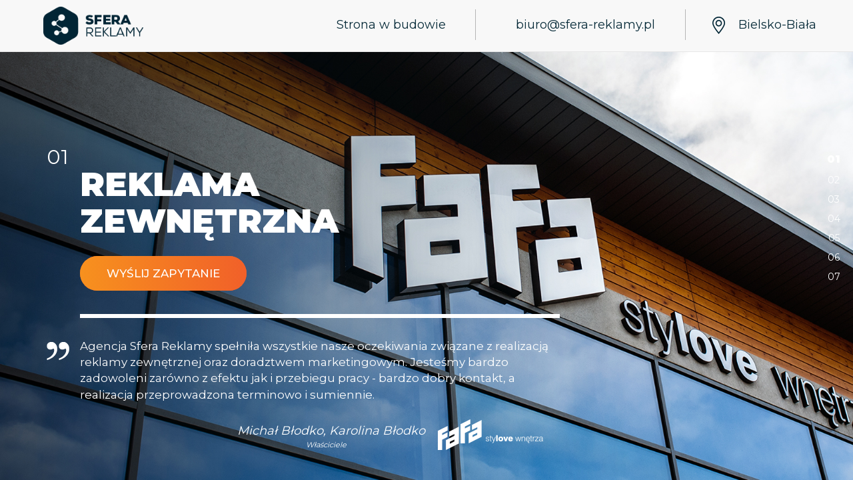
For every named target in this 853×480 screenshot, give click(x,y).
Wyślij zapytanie (163, 273)
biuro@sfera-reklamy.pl (585, 24)
